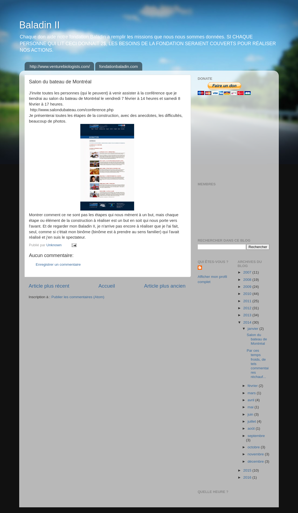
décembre (256, 461)
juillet (252, 421)
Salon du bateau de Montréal (257, 339)
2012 (247, 308)
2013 (247, 315)
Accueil (106, 286)
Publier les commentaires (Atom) (77, 297)
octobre (254, 447)
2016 (247, 477)
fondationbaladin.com (118, 66)
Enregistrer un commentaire (58, 264)
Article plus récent (49, 286)
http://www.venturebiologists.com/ (60, 66)
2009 (247, 287)
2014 (247, 322)
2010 (247, 294)
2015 (247, 470)
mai (251, 407)
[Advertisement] (231, 138)
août (252, 428)
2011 (247, 301)
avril (252, 400)
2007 (247, 272)
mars (252, 393)
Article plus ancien (165, 286)
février (253, 386)
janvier (254, 329)
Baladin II (39, 25)
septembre (256, 436)
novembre (256, 454)
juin (251, 414)
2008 (247, 280)
